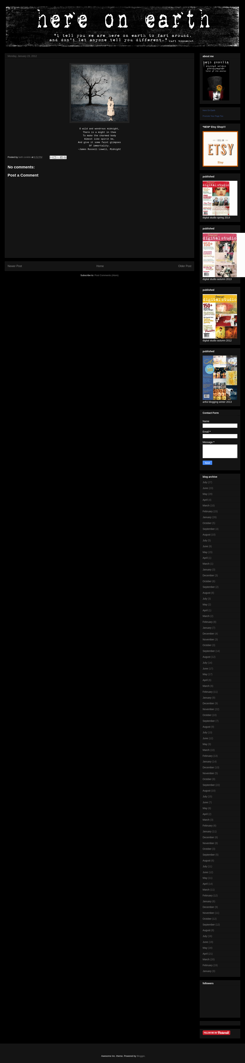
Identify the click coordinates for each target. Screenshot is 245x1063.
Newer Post (15, 266)
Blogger (140, 1056)
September (209, 529)
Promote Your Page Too (213, 116)
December (208, 575)
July (205, 482)
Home (100, 266)
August (206, 534)
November (208, 639)
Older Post (184, 266)
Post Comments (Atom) (106, 275)
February (208, 511)
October (207, 523)
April (205, 499)
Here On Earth (209, 110)
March (206, 505)
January (207, 517)
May (205, 494)
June (205, 488)
